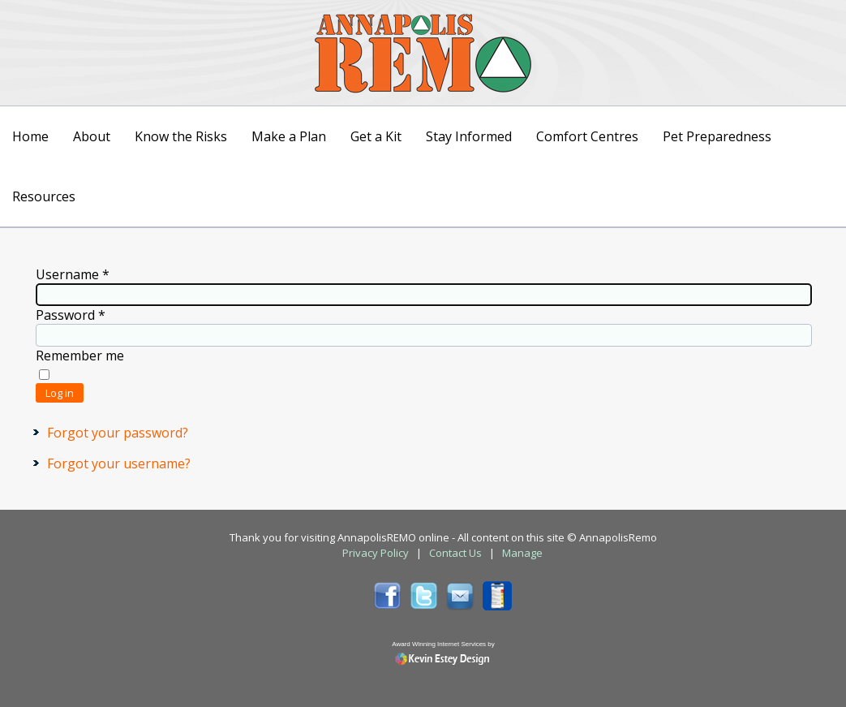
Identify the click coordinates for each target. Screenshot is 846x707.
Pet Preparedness (717, 136)
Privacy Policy (375, 552)
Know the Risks (181, 136)
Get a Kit (376, 136)
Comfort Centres (587, 136)
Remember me (80, 355)
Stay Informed (469, 136)
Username (73, 274)
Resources (43, 196)
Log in (59, 393)
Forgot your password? (117, 433)
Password (70, 315)
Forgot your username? (119, 463)
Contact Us (455, 552)
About (91, 136)
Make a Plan (288, 136)
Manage (522, 552)
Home (30, 136)
